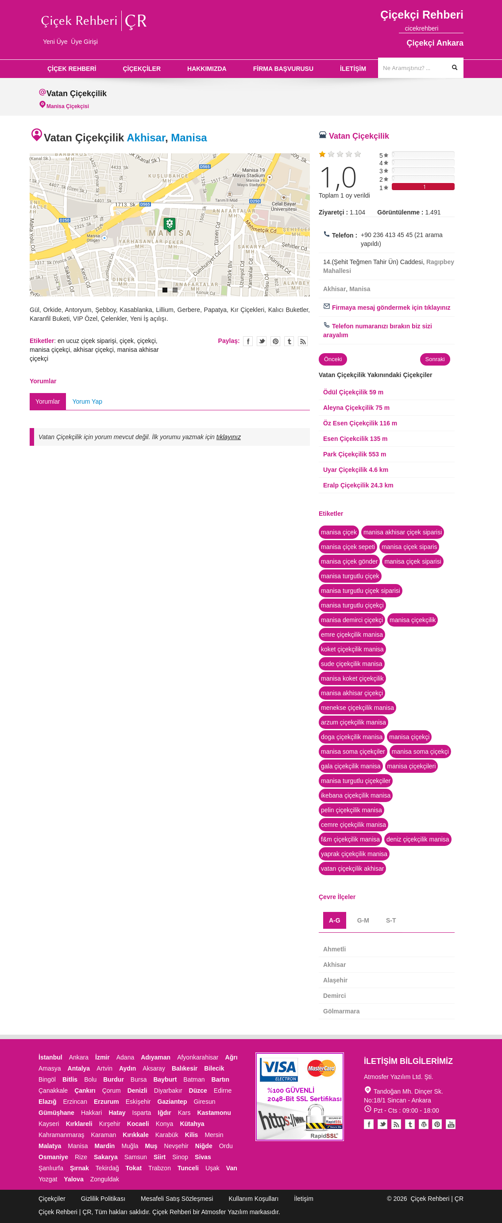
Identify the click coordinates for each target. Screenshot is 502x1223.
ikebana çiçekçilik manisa (355, 795)
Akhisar (146, 138)
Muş (151, 1145)
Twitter (261, 341)
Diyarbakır (168, 1090)
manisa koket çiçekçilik (352, 678)
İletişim (303, 1198)
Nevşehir (176, 1145)
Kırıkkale (135, 1134)
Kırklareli (79, 1123)
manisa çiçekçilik (413, 619)
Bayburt (165, 1079)
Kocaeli (138, 1123)
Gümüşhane (56, 1112)
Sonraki (435, 359)
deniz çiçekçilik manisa (417, 839)
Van (231, 1168)
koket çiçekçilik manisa (352, 649)
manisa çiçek (339, 532)
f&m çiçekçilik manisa (350, 839)
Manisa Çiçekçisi (67, 106)
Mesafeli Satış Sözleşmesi (177, 1198)
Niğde (203, 1145)
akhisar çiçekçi (93, 349)
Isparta (141, 1112)
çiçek (127, 340)
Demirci (334, 995)
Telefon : (344, 235)
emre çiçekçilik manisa (352, 634)
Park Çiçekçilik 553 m (354, 454)
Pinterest (436, 1124)
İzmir (102, 1057)
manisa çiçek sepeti (348, 546)
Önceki (333, 359)
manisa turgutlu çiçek (350, 576)
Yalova (73, 1179)
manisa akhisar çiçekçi (352, 693)
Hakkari (91, 1112)
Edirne (223, 1090)
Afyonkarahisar (197, 1057)
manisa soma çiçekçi (420, 751)
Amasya (50, 1068)
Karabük (166, 1134)
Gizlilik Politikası (103, 1198)
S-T (391, 920)
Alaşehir (335, 980)
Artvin (104, 1068)
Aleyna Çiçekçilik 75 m (356, 407)
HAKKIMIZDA (207, 68)
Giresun (204, 1101)
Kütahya (192, 1123)
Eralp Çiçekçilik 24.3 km (358, 485)
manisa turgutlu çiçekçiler (355, 780)
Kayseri (49, 1123)
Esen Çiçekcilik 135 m (355, 438)
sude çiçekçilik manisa (351, 663)
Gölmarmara (341, 1011)
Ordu (226, 1145)
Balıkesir (184, 1068)
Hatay (116, 1112)
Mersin (214, 1134)
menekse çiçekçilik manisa (357, 707)
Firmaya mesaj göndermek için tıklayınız (387, 307)
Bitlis (69, 1079)
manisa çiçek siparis (409, 546)
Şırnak (79, 1168)
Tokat (134, 1168)
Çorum (111, 1090)
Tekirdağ (107, 1168)
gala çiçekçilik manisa (351, 766)
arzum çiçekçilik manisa (353, 722)
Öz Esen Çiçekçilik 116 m (360, 423)
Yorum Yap (87, 401)
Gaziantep (172, 1101)
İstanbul (50, 1057)
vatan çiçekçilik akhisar (352, 868)
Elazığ (47, 1101)
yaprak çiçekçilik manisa (354, 853)
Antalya (79, 1068)
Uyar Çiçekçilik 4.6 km (355, 469)
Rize (81, 1157)
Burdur (113, 1079)
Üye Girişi (84, 41)
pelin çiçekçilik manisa (351, 810)
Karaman (103, 1134)
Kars (184, 1112)
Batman (194, 1079)
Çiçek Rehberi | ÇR (436, 1198)
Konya (165, 1123)
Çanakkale (53, 1090)
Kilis (191, 1134)
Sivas (203, 1157)
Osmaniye (53, 1157)
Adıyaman (155, 1057)
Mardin (105, 1145)
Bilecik (214, 1068)
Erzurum (106, 1101)
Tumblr (409, 1124)
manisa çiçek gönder (349, 561)
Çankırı (84, 1090)
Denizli (137, 1090)
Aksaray (154, 1068)
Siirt (160, 1157)
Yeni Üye (55, 41)
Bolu (90, 1079)
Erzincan (75, 1101)
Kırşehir (109, 1123)
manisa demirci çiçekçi (352, 619)
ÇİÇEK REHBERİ (71, 68)
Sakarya (106, 1157)
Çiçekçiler (52, 1198)
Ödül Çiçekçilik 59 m (353, 392)
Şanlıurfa (51, 1168)
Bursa (139, 1079)
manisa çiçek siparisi (412, 561)
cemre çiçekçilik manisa (353, 824)
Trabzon (159, 1168)
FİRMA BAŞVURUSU (283, 68)
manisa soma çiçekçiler (353, 751)
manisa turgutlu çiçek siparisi (360, 590)
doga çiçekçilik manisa (351, 736)
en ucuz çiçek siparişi (87, 340)
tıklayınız (228, 436)
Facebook (368, 1124)
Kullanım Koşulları (253, 1198)
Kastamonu (214, 1112)
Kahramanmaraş (62, 1134)
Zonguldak (104, 1179)
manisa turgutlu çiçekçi (352, 605)
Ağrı (231, 1057)
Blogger (396, 1124)
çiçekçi (146, 340)
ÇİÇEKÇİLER (142, 68)
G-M (363, 920)
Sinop (180, 1157)
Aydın (127, 1068)
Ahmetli (334, 949)
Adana (125, 1057)
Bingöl (47, 1079)
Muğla (129, 1145)
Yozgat (48, 1179)
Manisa (189, 138)
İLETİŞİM (353, 68)
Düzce (198, 1090)
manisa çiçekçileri (411, 766)
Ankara (79, 1057)
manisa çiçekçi (50, 349)
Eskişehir (138, 1101)
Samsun (135, 1157)
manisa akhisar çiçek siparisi (402, 532)
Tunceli (188, 1168)
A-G (334, 920)
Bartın (220, 1079)
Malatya (50, 1145)
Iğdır (164, 1112)
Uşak (212, 1168)
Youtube (423, 1124)
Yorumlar (47, 401)
